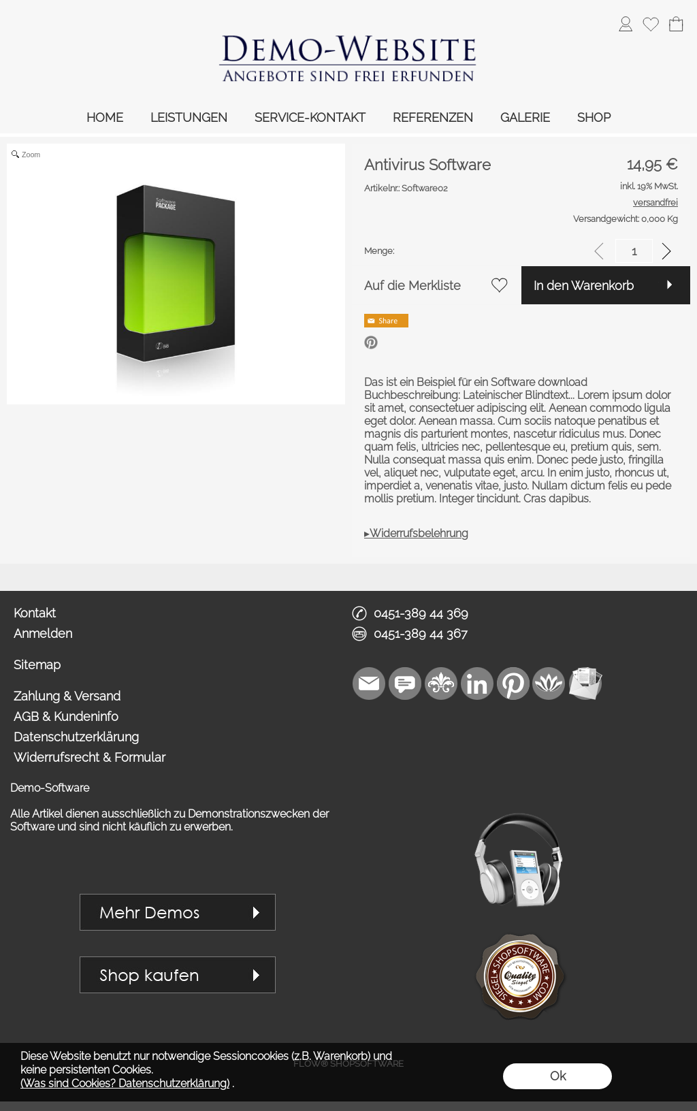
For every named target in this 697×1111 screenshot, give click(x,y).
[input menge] (634, 251)
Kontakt (35, 613)
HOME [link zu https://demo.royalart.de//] (104, 117)
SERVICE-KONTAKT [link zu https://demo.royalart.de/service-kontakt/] (310, 117)
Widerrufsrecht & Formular (89, 757)
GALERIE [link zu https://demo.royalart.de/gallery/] (525, 117)
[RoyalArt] (441, 683)
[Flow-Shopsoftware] (549, 683)
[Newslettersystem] (585, 683)
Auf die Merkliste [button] (412, 285)
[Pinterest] (513, 683)
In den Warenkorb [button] (584, 285)
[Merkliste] (651, 24)
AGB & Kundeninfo (66, 716)
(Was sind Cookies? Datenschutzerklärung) (124, 1083)
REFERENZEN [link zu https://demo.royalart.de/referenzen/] (433, 117)
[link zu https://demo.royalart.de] (348, 51)
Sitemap (37, 665)
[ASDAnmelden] (625, 24)
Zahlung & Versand (67, 696)
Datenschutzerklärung (76, 737)
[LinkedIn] (477, 683)
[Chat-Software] (405, 683)
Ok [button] (558, 1076)
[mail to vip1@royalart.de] (369, 683)
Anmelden (43, 633)
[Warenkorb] (676, 24)
